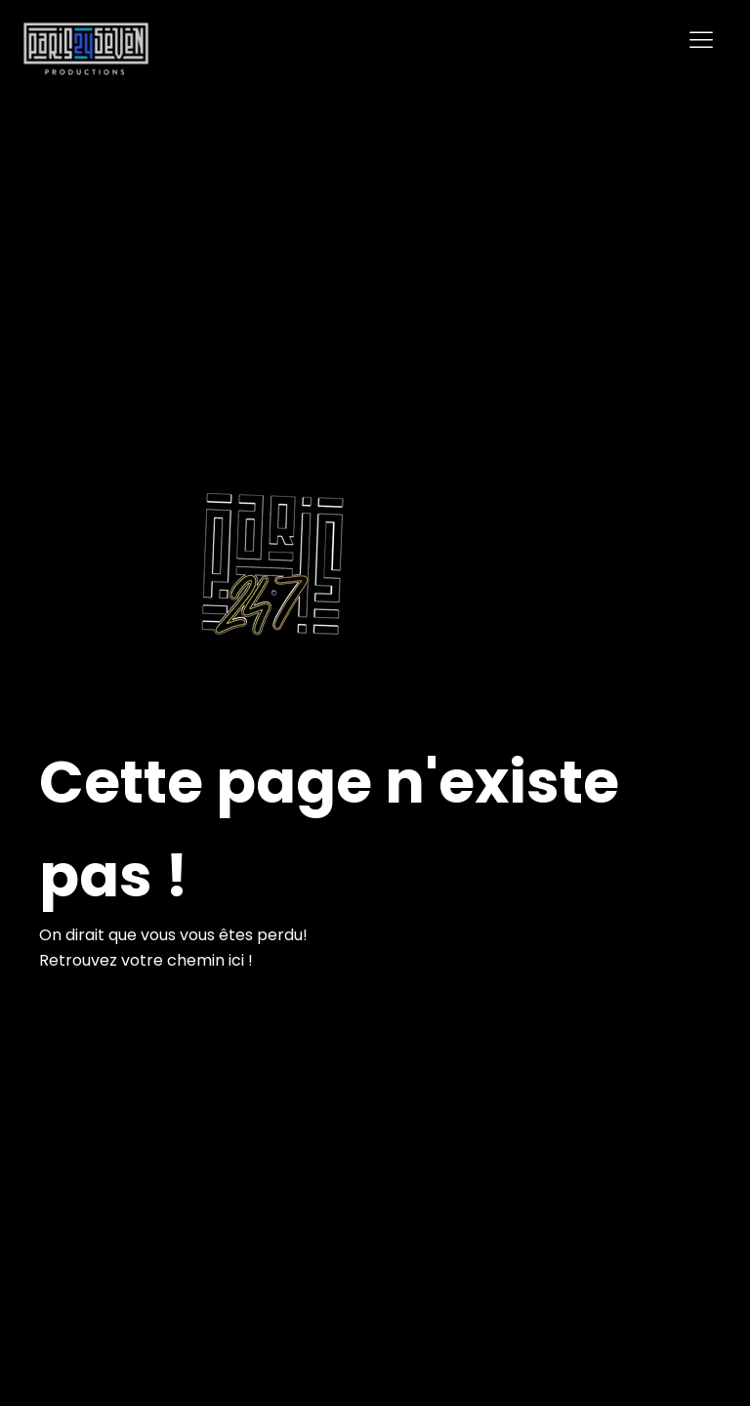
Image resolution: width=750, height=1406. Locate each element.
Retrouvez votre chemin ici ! (146, 960)
